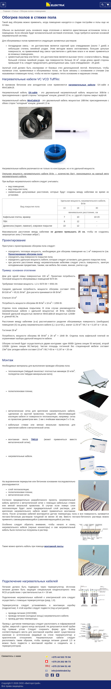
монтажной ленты (53, 546)
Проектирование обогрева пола (25, 254)
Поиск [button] (102, 4)
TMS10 (34, 439)
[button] (107, 4)
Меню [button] (3, 4)
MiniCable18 (33, 100)
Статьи (15, 11)
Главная (6, 11)
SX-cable (32, 92)
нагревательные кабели (81, 85)
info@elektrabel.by (60, 670)
